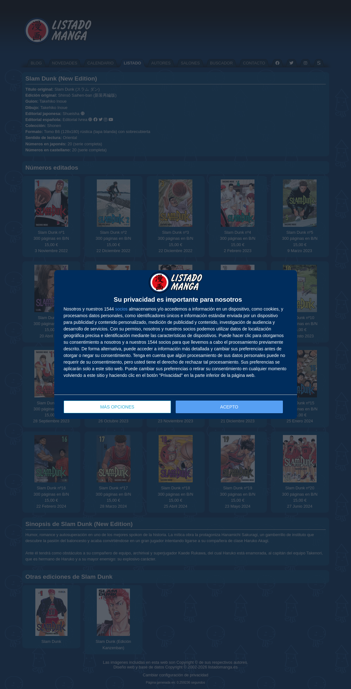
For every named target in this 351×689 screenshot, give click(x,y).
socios (121, 309)
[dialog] (175, 344)
